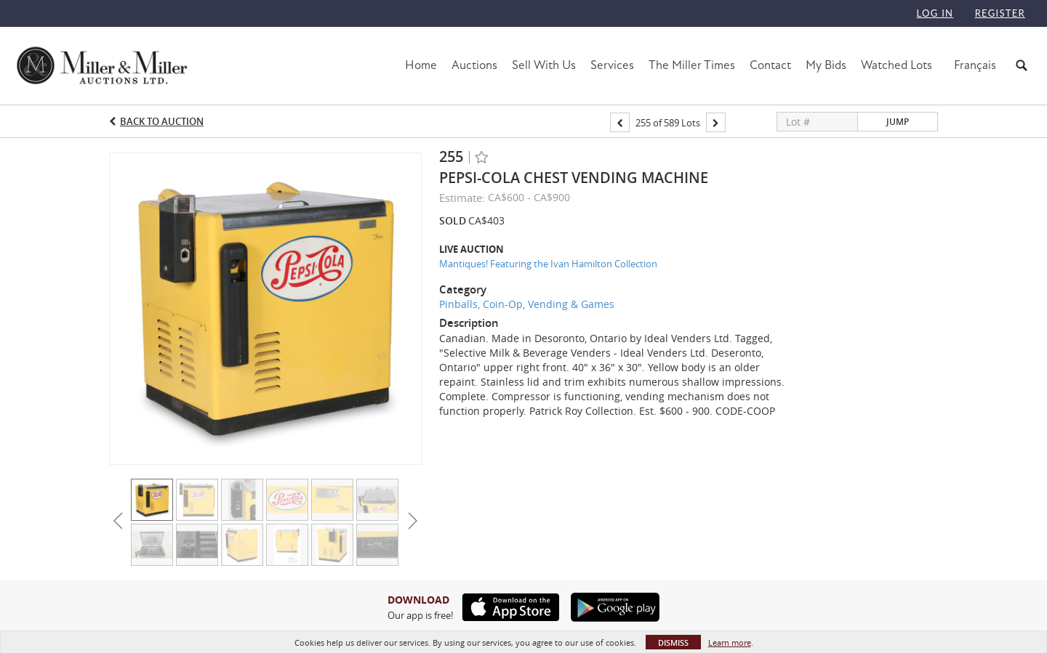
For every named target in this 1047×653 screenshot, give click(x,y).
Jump (897, 121)
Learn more (729, 642)
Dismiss (673, 642)
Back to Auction (162, 121)
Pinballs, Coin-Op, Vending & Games (526, 304)
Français (975, 65)
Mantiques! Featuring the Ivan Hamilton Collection (548, 263)
